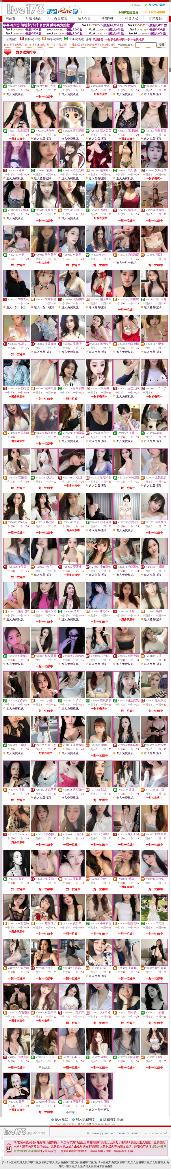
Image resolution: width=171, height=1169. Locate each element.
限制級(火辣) (32, 39)
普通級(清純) (76, 39)
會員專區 (60, 19)
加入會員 (84, 19)
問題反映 (155, 19)
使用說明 (108, 19)
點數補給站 (34, 19)
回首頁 (10, 19)
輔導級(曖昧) (54, 39)
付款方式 (131, 19)
